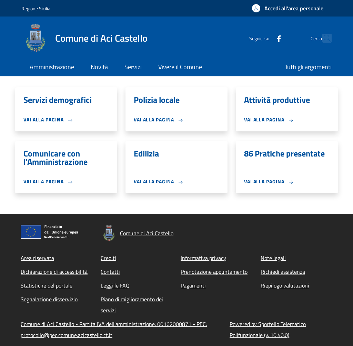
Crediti (108, 258)
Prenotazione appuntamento (214, 272)
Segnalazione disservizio (49, 299)
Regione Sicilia (35, 8)
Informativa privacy (203, 258)
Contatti (110, 272)
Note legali (273, 258)
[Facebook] (264, 38)
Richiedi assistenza (283, 272)
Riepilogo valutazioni (285, 285)
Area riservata (37, 258)
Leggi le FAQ (115, 285)
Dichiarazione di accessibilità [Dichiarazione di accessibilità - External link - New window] (54, 272)
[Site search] (323, 38)
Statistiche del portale (46, 285)
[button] (288, 8)
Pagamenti (193, 285)
